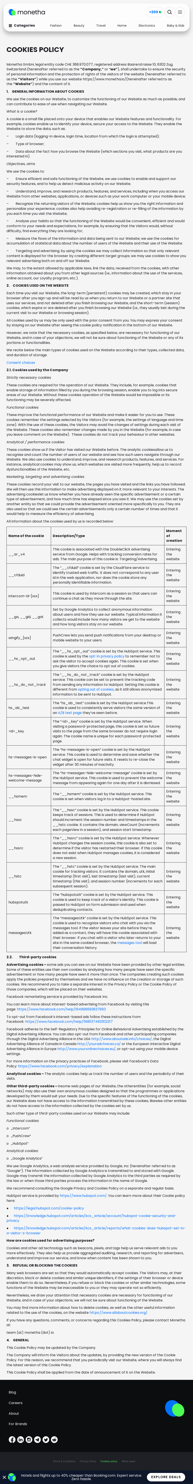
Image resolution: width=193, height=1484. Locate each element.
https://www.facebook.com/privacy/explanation (60, 1066)
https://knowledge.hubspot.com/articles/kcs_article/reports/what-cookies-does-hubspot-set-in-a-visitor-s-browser (96, 1231)
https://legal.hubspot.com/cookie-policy (49, 1208)
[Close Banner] (4, 1477)
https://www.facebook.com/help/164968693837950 (61, 1009)
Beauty (79, 25)
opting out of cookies (96, 689)
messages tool (129, 942)
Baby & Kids (175, 25)
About (14, 1413)
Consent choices (20, 362)
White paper (129, 1461)
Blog (12, 1392)
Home (122, 25)
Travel (101, 25)
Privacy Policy (88, 1461)
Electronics (147, 25)
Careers (16, 1402)
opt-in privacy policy (106, 656)
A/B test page (70, 712)
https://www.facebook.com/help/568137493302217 (69, 1021)
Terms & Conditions (64, 1461)
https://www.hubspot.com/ (83, 1195)
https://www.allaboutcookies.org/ (118, 1312)
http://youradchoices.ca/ (99, 1043)
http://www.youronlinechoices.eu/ (86, 1048)
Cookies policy (109, 1461)
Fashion (56, 25)
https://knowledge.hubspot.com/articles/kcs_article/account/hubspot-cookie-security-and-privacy (91, 1218)
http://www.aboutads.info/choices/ (121, 1038)
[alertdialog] (96, 1477)
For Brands (18, 1423)
